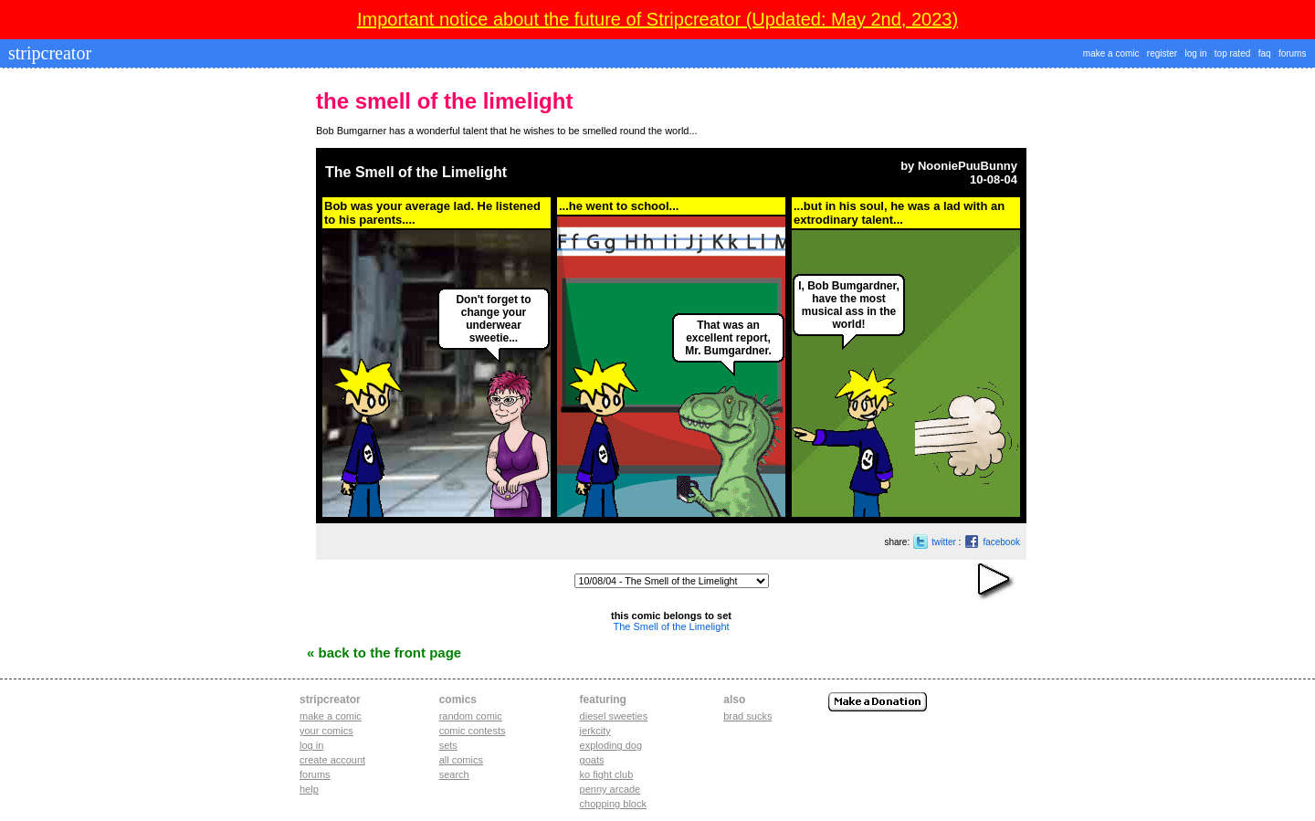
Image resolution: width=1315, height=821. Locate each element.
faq (1264, 53)
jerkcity (595, 730)
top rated (1232, 53)
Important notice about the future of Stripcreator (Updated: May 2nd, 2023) (657, 19)
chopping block (613, 803)
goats (592, 759)
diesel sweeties (614, 715)
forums (1292, 53)
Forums (315, 774)
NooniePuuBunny (967, 166)
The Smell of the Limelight (416, 172)
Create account (332, 759)
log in (1196, 53)
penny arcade (610, 789)
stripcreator (47, 53)
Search (454, 774)
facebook (1001, 542)
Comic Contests (472, 730)
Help (309, 789)
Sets (448, 745)
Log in (311, 745)
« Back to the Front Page (384, 652)
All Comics (461, 759)
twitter (943, 542)
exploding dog (611, 745)
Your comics (326, 730)
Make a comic (331, 715)
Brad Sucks (747, 715)
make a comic (1111, 53)
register (1162, 53)
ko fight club (607, 774)
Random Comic (470, 715)
